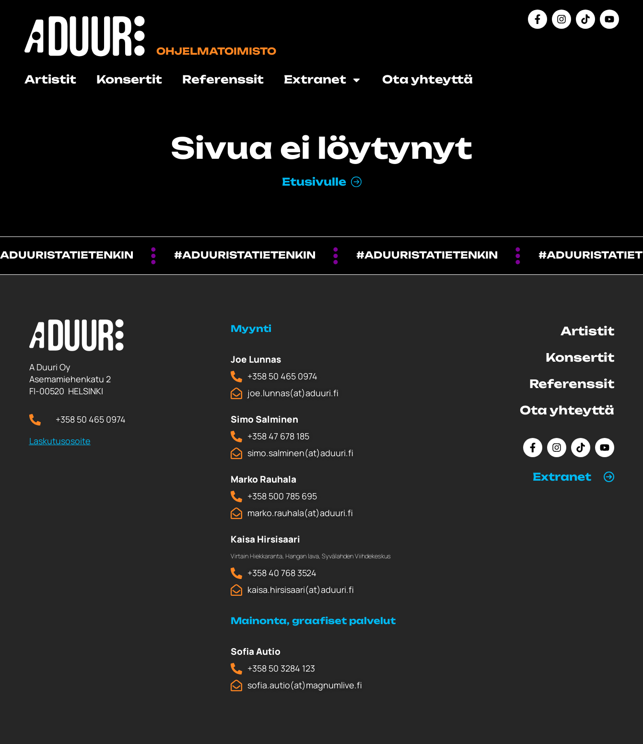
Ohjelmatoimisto (216, 51)
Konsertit (129, 79)
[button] (573, 477)
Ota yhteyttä (427, 79)
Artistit (50, 79)
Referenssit (223, 79)
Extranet (323, 80)
